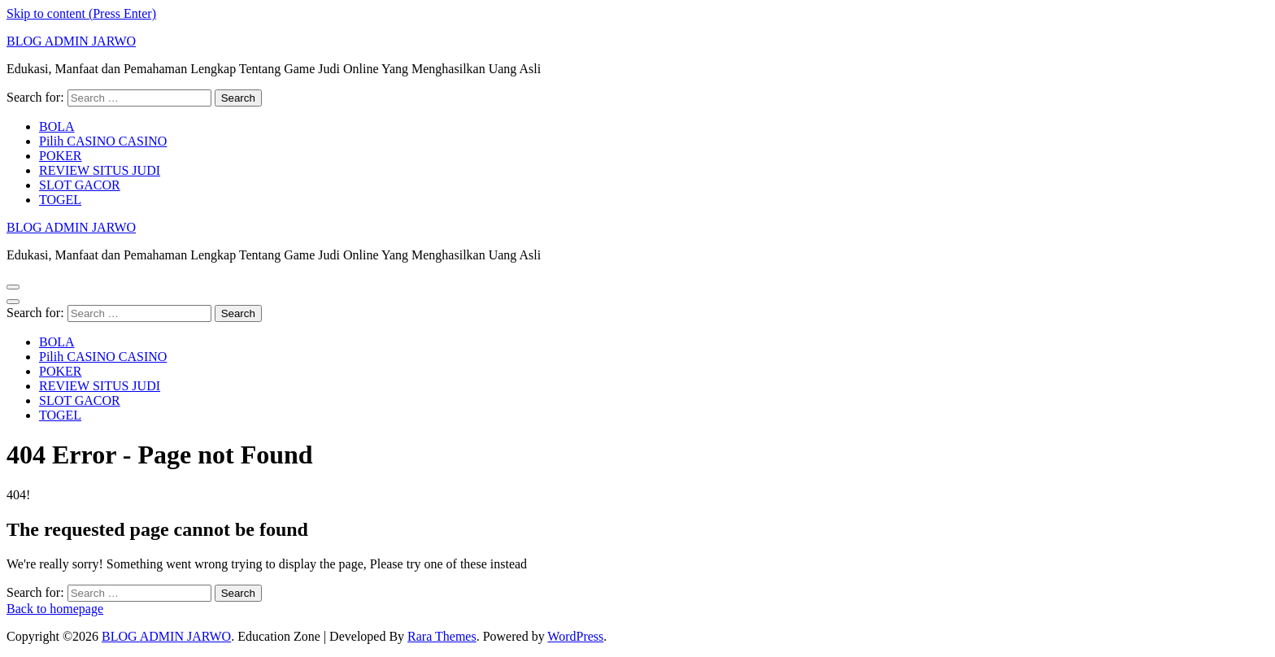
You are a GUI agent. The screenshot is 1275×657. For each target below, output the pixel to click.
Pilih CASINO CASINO (103, 141)
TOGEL (60, 200)
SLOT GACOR (79, 185)
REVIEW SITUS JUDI (99, 170)
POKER (60, 156)
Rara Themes (441, 636)
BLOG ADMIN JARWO (71, 41)
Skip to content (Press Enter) (81, 13)
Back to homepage (55, 609)
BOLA (57, 126)
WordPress (575, 636)
